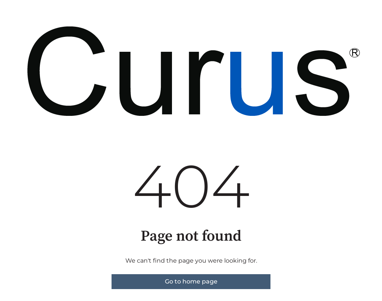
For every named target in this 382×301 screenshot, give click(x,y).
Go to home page (191, 281)
